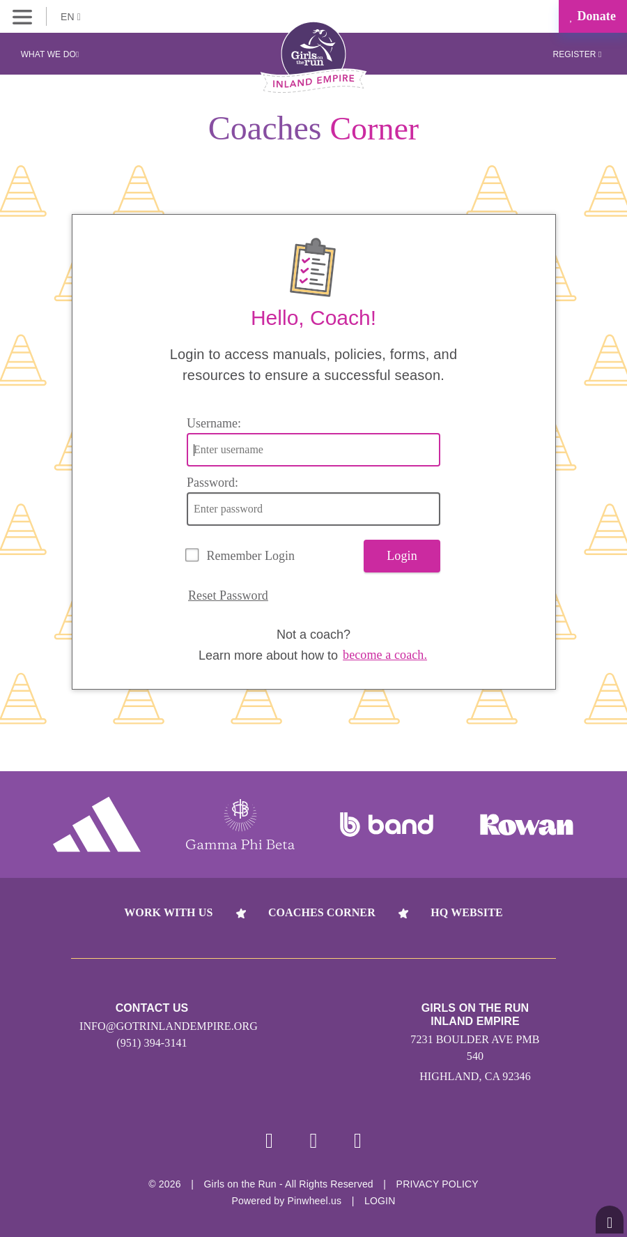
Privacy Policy (437, 1184)
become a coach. (385, 655)
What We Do (50, 54)
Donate (593, 16)
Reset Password (228, 595)
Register (576, 54)
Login (402, 556)
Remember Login (251, 556)
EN (71, 16)
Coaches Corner (322, 912)
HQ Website (466, 912)
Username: (214, 423)
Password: (212, 483)
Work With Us (168, 912)
